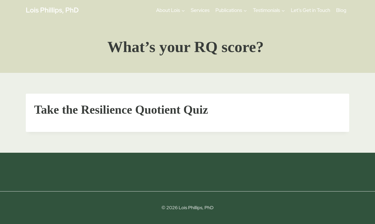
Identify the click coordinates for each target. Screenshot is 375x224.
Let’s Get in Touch (310, 10)
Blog (341, 10)
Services (200, 10)
